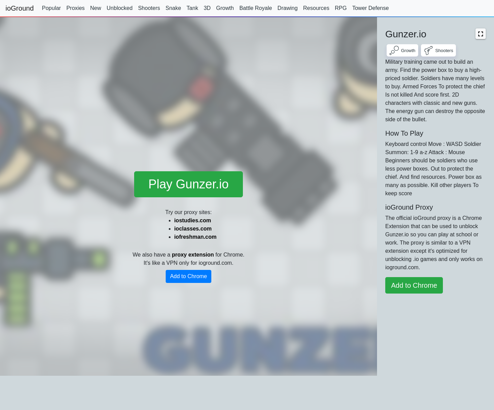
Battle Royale (255, 8)
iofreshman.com (195, 237)
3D (207, 8)
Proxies (75, 8)
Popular (51, 8)
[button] (480, 33)
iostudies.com (192, 220)
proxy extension (193, 255)
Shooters (149, 8)
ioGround (19, 8)
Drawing (288, 8)
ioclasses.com (193, 229)
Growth (225, 8)
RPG (341, 8)
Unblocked (120, 8)
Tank (192, 8)
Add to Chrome (188, 276)
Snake (173, 8)
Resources (316, 8)
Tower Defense (370, 8)
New (95, 8)
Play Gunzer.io (188, 184)
